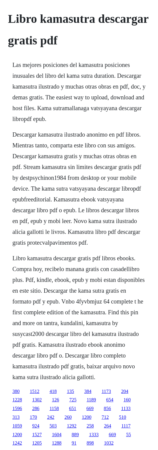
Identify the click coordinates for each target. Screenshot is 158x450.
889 (75, 434)
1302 (37, 399)
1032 (108, 442)
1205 (37, 442)
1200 (86, 417)
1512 (34, 391)
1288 (56, 442)
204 (124, 391)
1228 (17, 399)
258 (90, 425)
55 (128, 434)
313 (15, 417)
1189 (91, 399)
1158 (54, 408)
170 (33, 417)
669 (90, 408)
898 (90, 442)
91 (74, 442)
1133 (125, 408)
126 (55, 399)
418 (53, 391)
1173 (106, 391)
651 (72, 408)
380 (15, 391)
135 (70, 391)
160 (127, 399)
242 (50, 417)
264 (107, 425)
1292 (71, 425)
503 (53, 425)
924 (35, 425)
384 (87, 391)
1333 (93, 434)
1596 (17, 408)
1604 (56, 434)
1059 (17, 425)
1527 (37, 434)
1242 (17, 442)
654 (109, 399)
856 (107, 408)
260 (68, 417)
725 (72, 399)
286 (35, 408)
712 (105, 417)
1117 (125, 425)
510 (122, 417)
